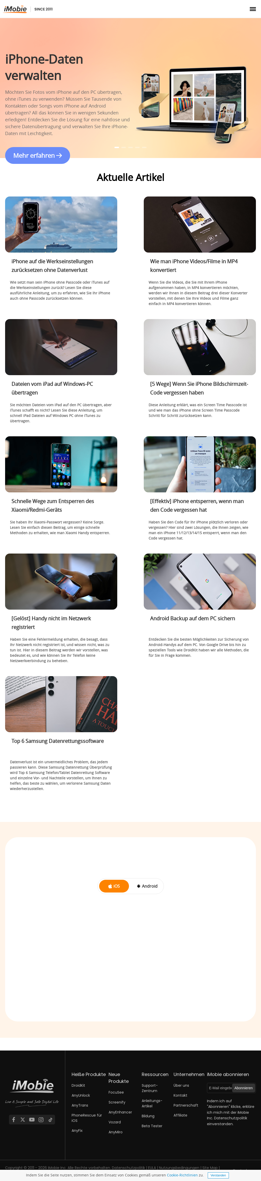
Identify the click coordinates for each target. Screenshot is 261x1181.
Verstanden (218, 1175)
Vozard (115, 1122)
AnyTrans (80, 1105)
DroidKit (78, 1085)
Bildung (148, 1116)
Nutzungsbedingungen (179, 1167)
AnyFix (77, 1130)
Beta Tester (152, 1125)
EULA (152, 1167)
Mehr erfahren (34, 155)
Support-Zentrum (150, 1088)
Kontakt (180, 1095)
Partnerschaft (186, 1105)
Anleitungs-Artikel (152, 1103)
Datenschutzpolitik (230, 1118)
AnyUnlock (81, 1095)
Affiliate (180, 1115)
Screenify (117, 1102)
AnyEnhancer (120, 1112)
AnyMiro (116, 1132)
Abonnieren (243, 1088)
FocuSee (116, 1092)
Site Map (210, 1167)
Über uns (181, 1085)
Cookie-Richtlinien (182, 1175)
